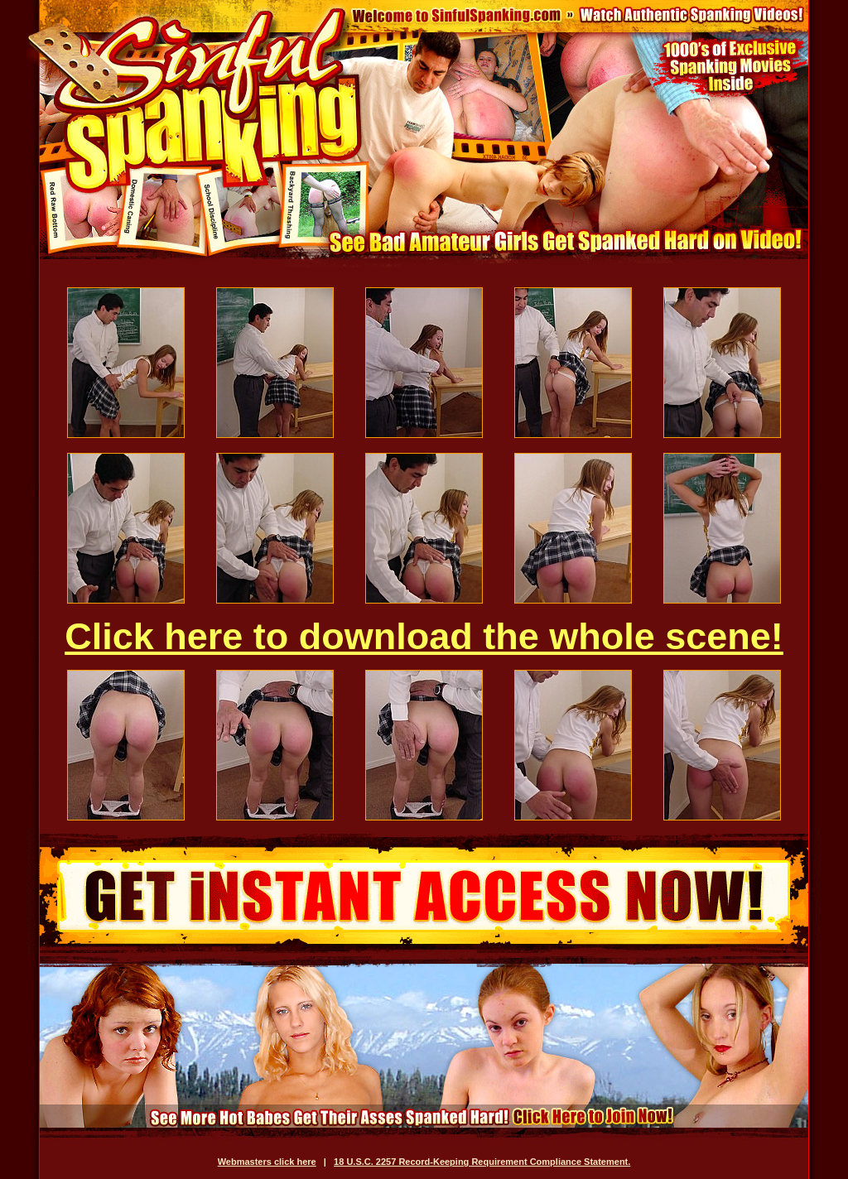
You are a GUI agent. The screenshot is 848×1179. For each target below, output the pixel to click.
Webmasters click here (267, 1162)
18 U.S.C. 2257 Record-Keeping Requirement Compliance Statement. (482, 1162)
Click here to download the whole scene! (424, 636)
